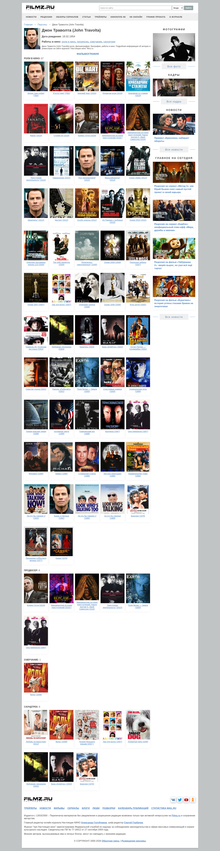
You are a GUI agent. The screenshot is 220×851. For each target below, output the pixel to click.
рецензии (46, 17)
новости (31, 17)
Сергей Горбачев (133, 822)
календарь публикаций (133, 808)
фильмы (59, 808)
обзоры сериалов (67, 17)
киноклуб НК (118, 17)
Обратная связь (111, 841)
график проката (155, 17)
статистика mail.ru (163, 808)
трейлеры (101, 17)
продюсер (82, 41)
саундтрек (109, 41)
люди (96, 808)
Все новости (174, 149)
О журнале (175, 17)
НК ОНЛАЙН (136, 17)
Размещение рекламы (133, 841)
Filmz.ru (176, 815)
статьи (86, 17)
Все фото (174, 66)
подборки (108, 808)
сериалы (73, 808)
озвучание (96, 41)
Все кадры (174, 101)
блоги (86, 808)
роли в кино (69, 41)
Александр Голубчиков (94, 822)
